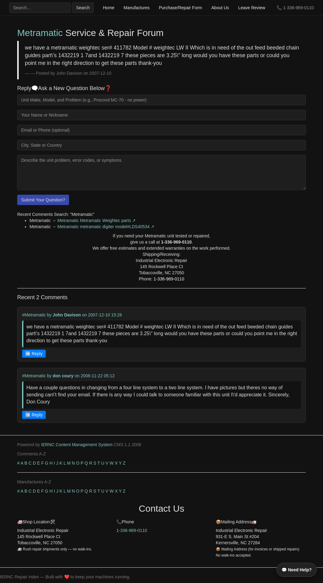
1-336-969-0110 (298, 7)
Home (108, 7)
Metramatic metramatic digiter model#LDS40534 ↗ (105, 226)
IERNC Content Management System (77, 444)
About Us (220, 7)
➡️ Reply (34, 353)
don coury (63, 375)
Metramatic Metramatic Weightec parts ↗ (96, 220)
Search (83, 7)
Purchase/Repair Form (180, 7)
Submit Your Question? (43, 199)
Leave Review (251, 7)
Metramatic (40, 33)
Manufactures (137, 7)
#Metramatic (34, 314)
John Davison (67, 314)
